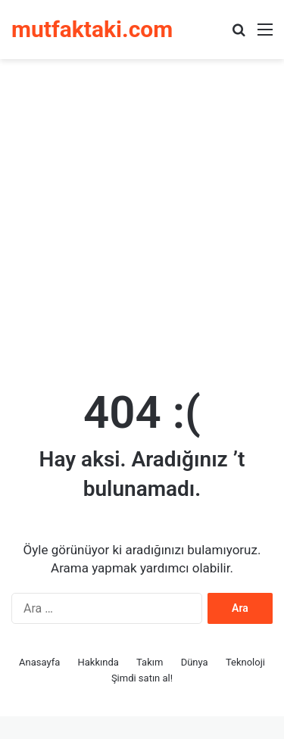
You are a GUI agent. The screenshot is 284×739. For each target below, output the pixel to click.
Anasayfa (39, 662)
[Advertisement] (142, 216)
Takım (149, 662)
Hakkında (98, 662)
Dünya (194, 662)
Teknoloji (245, 662)
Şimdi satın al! (142, 678)
